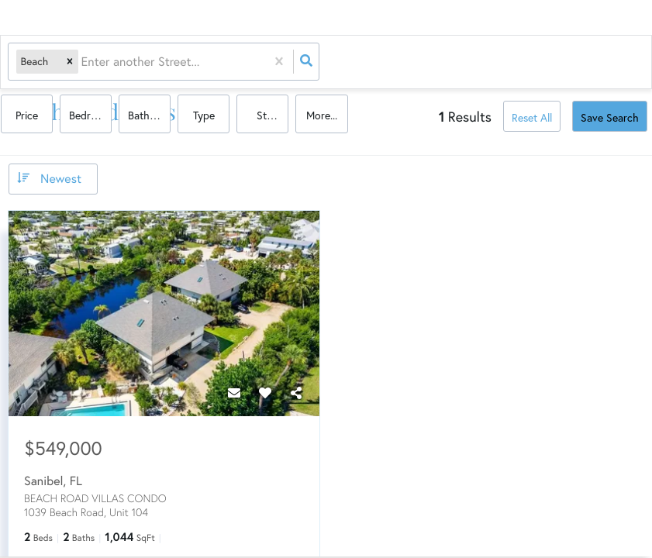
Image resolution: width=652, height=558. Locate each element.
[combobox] (83, 62)
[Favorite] (265, 391)
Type (506, 63)
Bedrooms (397, 63)
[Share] (296, 391)
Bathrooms (453, 63)
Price (336, 63)
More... (619, 63)
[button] (69, 62)
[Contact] (234, 391)
